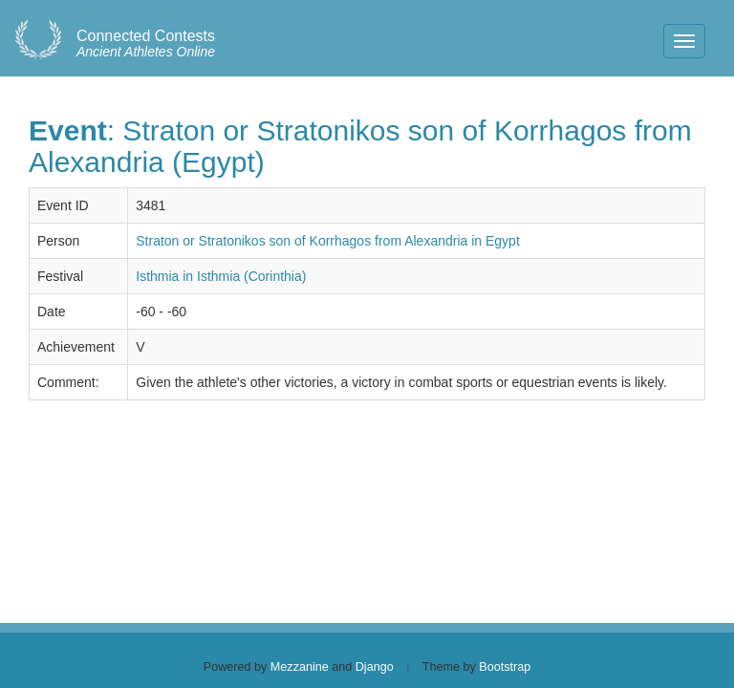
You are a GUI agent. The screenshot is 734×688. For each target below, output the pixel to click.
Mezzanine (299, 667)
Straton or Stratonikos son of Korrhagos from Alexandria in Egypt (328, 240)
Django (375, 667)
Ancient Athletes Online (145, 44)
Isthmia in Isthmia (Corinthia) (221, 276)
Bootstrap (504, 667)
